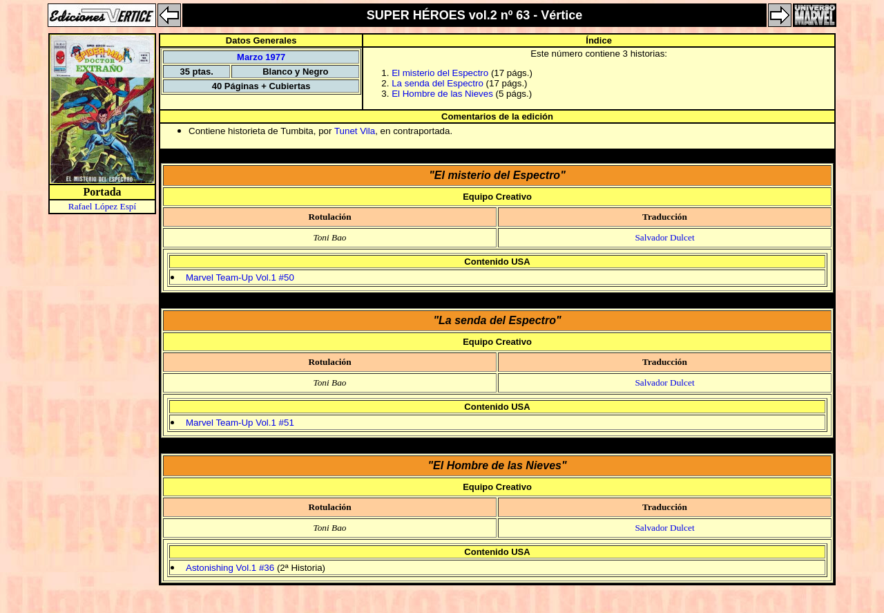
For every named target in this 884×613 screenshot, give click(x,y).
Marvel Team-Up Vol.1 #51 (240, 422)
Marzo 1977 (261, 57)
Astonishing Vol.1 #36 (230, 568)
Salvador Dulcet (664, 237)
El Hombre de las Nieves (442, 93)
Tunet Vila (354, 131)
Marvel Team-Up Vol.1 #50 (240, 277)
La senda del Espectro (437, 83)
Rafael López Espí (102, 206)
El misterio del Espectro (440, 73)
